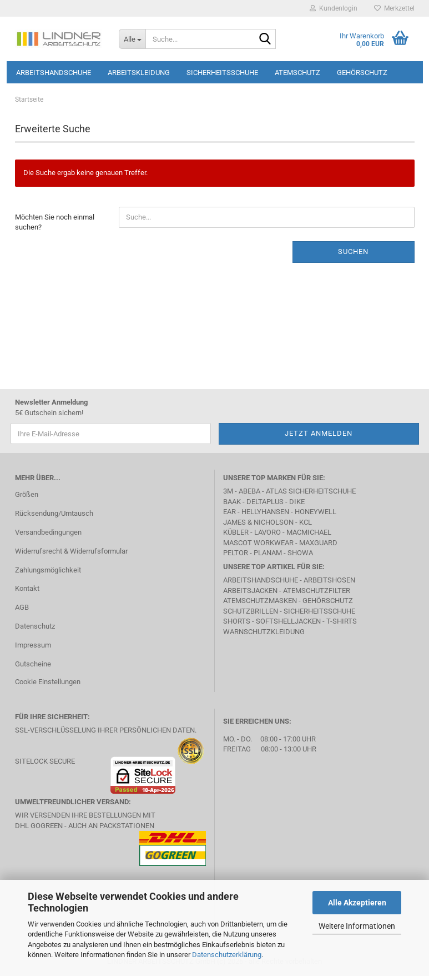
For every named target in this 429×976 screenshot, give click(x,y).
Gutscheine (33, 664)
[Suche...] (132, 39)
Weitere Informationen (357, 926)
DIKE (297, 501)
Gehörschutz (362, 72)
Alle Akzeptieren (357, 902)
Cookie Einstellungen (47, 682)
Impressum (33, 645)
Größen (26, 494)
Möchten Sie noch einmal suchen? (54, 222)
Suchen (353, 251)
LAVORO (267, 532)
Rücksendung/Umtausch (54, 513)
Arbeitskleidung (139, 72)
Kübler (236, 532)
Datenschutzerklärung (226, 954)
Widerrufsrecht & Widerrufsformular (71, 551)
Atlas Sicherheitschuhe (311, 491)
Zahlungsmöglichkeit (48, 570)
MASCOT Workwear (258, 543)
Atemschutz (297, 72)
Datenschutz (35, 626)
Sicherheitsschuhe (222, 72)
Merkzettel (394, 8)
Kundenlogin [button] (333, 8)
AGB (22, 607)
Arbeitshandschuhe (53, 72)
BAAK (232, 501)
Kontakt (27, 588)
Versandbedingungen (48, 532)
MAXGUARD (318, 543)
